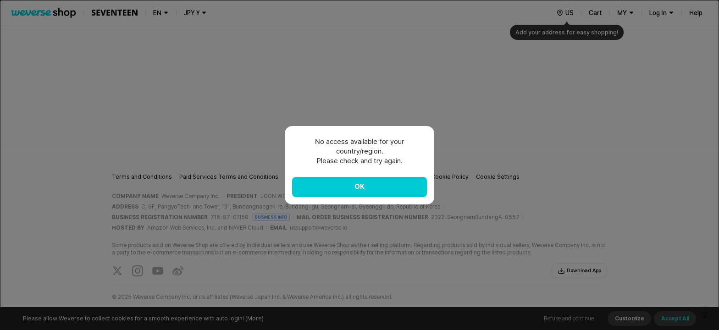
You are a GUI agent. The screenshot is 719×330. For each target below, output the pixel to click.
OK (359, 186)
